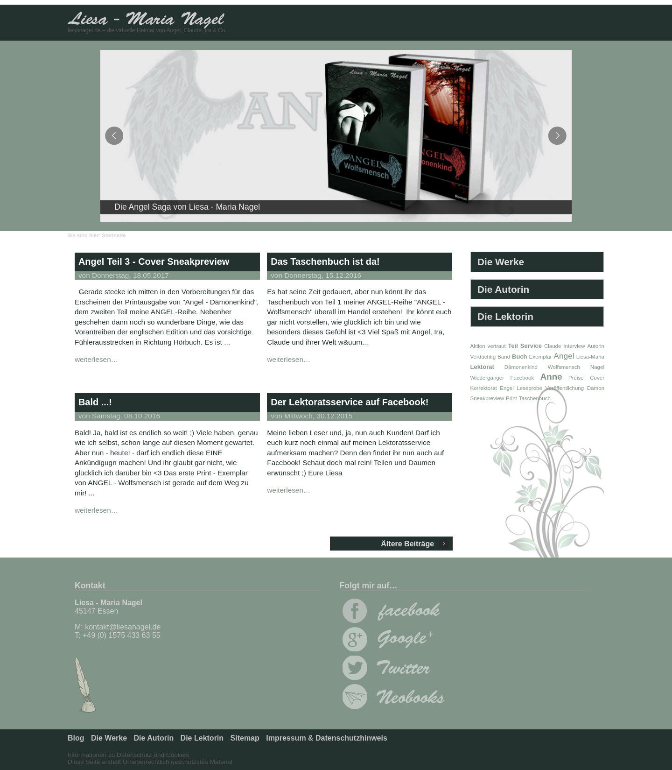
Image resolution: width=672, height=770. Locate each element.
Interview (574, 346)
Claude (552, 346)
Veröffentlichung (565, 388)
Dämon (595, 388)
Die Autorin (503, 289)
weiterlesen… (96, 359)
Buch (519, 356)
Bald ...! (95, 402)
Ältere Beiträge (407, 544)
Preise (576, 378)
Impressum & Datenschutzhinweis (326, 738)
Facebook (522, 378)
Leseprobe (529, 388)
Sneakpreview (487, 398)
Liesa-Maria (590, 357)
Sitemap (245, 738)
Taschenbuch (535, 398)
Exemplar (540, 357)
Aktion (477, 346)
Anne (551, 376)
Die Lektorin (505, 316)
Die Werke (500, 261)
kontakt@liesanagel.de (123, 627)
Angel (563, 355)
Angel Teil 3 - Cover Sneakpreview (153, 261)
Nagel (597, 367)
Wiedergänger (487, 378)
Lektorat (482, 366)
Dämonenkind (521, 367)
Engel (507, 388)
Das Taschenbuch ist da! (325, 261)
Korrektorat (483, 388)
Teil (513, 345)
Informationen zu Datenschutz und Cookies (128, 754)
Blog (76, 738)
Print (511, 398)
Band (503, 357)
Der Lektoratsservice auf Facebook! (349, 402)
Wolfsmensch (564, 367)
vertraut (496, 346)
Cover (597, 378)
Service (531, 345)
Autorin (595, 346)
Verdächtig (483, 357)
